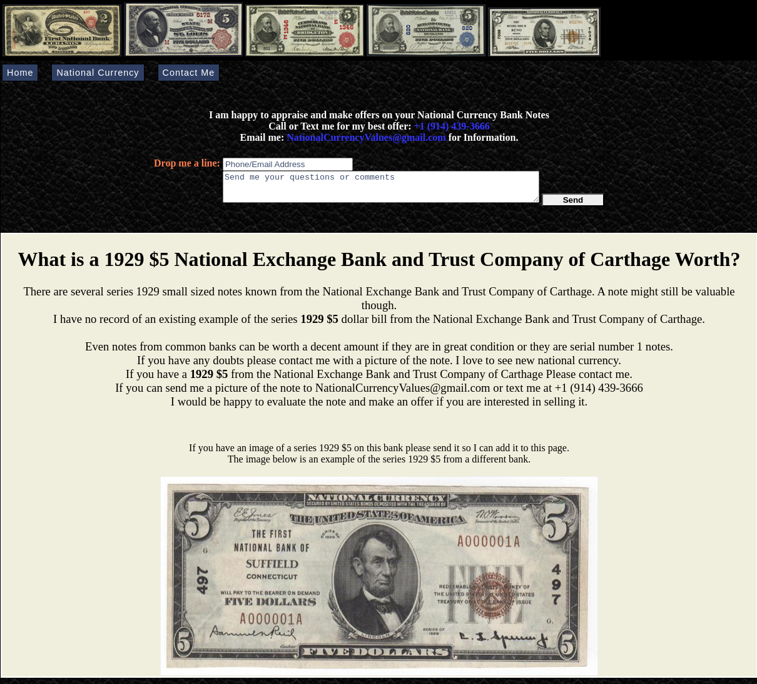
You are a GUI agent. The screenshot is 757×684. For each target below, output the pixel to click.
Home (20, 73)
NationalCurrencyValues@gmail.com (364, 137)
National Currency (97, 73)
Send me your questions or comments (381, 189)
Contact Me (189, 73)
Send (573, 205)
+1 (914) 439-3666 (452, 126)
